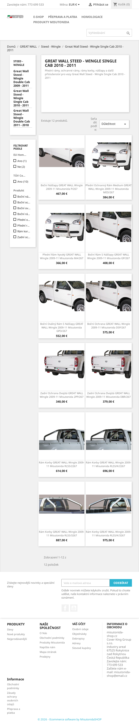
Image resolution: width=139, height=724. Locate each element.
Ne (21, 166)
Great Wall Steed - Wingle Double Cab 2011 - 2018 (21, 118)
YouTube (73, 608)
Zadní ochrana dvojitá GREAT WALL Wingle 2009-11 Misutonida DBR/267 (108, 394)
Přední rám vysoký (24, 225)
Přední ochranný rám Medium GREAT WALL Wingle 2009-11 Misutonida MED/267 (108, 188)
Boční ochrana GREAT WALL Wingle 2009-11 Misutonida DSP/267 (108, 325)
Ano (22, 161)
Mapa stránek (48, 652)
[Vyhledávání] (109, 33)
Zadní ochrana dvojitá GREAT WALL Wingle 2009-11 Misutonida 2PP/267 (61, 394)
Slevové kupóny (81, 648)
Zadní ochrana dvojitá (24, 237)
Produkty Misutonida (51, 22)
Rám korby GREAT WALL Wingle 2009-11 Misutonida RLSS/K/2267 (108, 464)
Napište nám (47, 647)
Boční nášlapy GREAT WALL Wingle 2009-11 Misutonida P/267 (62, 187)
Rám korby (24, 231)
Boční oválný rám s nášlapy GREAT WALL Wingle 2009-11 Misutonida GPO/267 (61, 327)
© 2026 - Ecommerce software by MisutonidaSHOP (70, 719)
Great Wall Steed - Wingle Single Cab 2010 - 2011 (21, 98)
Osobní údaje (80, 629)
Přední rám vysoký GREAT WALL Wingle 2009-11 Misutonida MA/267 (61, 256)
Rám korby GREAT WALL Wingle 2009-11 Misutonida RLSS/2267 (61, 464)
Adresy (76, 643)
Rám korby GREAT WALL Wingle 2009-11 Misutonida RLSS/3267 (61, 533)
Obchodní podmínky (52, 637)
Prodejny (45, 656)
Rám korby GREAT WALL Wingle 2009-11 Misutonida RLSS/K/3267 (108, 533)
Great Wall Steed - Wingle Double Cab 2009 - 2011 (21, 78)
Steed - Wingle (18, 63)
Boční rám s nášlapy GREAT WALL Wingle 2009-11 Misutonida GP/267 (108, 256)
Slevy (10, 629)
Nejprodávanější (17, 639)
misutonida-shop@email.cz (118, 674)
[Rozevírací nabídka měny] (75, 5)
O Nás (43, 633)
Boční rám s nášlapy (24, 214)
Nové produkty (16, 634)
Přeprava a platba (62, 17)
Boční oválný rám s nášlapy (24, 208)
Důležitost (114, 124)
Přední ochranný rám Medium (24, 219)
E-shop (38, 17)
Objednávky (79, 634)
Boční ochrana (24, 202)
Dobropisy (78, 638)
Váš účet (78, 624)
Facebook (65, 608)
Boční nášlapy (24, 196)
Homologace (92, 17)
